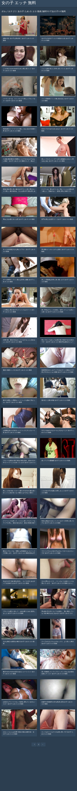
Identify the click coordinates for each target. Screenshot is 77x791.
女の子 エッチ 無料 (19, 2)
